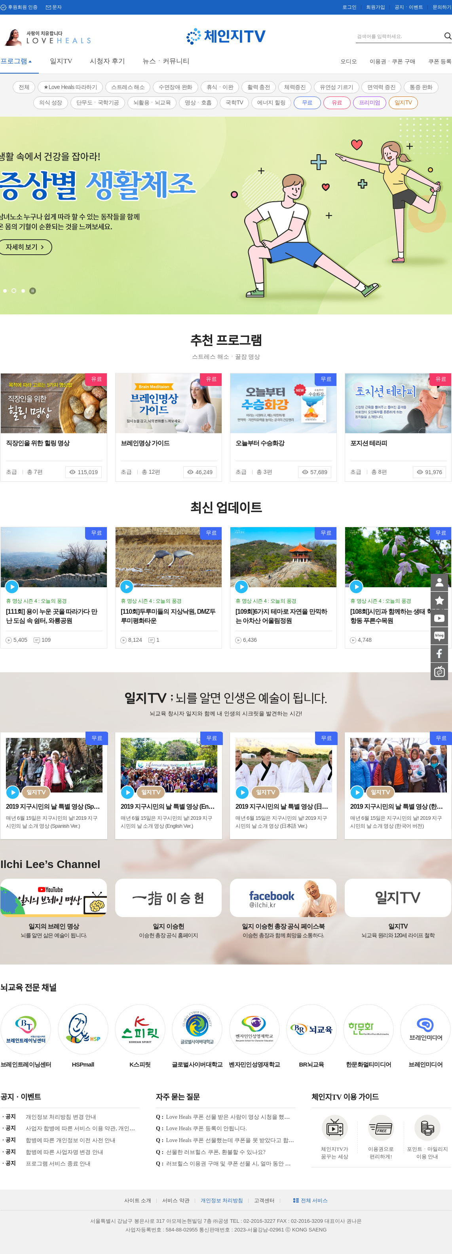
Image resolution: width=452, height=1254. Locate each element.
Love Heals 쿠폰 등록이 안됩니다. (206, 1128)
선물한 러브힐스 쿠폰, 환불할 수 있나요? (216, 1152)
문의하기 (442, 7)
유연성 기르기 (336, 87)
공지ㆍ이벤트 (409, 7)
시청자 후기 (107, 61)
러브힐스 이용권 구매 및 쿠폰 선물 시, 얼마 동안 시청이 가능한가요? (250, 1164)
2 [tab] (13, 290)
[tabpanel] (226, 215)
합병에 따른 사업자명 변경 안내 (64, 1152)
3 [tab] (23, 291)
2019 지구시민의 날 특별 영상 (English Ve (175, 806)
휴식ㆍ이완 (220, 87)
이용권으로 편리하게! (381, 1152)
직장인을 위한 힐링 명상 (37, 443)
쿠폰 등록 (440, 61)
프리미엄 (369, 102)
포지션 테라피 (368, 443)
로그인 (349, 7)
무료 (307, 102)
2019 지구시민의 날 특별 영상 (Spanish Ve (61, 806)
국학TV (234, 102)
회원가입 (375, 7)
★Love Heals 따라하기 (70, 87)
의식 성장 (50, 102)
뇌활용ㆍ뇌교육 (152, 102)
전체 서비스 (314, 1200)
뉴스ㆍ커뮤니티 (166, 61)
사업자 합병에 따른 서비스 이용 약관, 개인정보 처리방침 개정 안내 (107, 1128)
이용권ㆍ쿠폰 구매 (393, 61)
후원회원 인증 (23, 7)
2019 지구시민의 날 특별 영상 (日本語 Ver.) (290, 806)
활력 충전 (258, 87)
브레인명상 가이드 (145, 443)
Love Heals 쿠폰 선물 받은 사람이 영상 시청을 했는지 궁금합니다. (246, 1117)
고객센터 (264, 1200)
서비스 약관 (175, 1200)
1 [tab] (5, 291)
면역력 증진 (381, 87)
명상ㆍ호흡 (198, 102)
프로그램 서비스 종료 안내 (58, 1164)
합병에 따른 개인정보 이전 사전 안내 (71, 1140)
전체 (24, 87)
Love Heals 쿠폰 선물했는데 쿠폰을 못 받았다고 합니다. (233, 1140)
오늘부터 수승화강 (259, 443)
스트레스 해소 (127, 87)
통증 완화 (421, 87)
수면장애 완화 (175, 87)
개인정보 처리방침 (222, 1200)
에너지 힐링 (271, 102)
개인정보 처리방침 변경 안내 (61, 1117)
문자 (57, 7)
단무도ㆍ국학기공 (97, 102)
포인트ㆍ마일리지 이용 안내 (427, 1152)
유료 (337, 102)
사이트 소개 (137, 1200)
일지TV (61, 61)
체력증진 (295, 87)
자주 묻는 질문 (177, 1097)
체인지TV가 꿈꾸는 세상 (334, 1152)
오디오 (348, 61)
